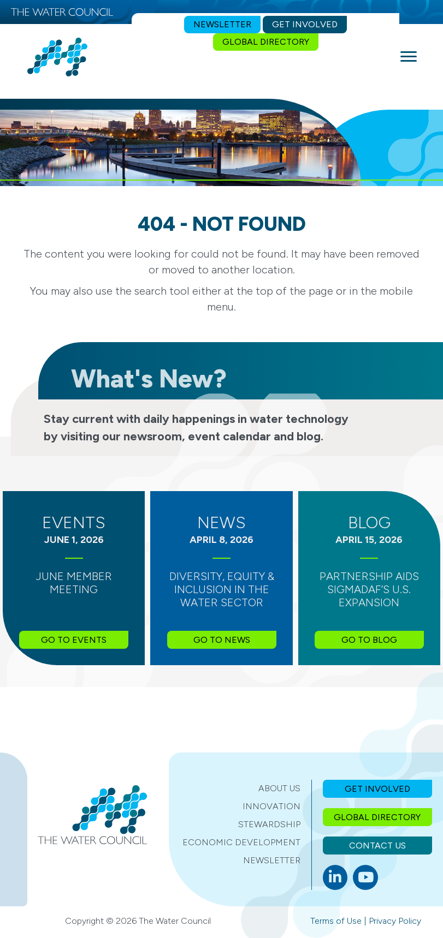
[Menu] (408, 56)
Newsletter (271, 860)
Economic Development (241, 842)
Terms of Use (336, 921)
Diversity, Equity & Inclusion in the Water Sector (221, 589)
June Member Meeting (74, 583)
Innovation (271, 806)
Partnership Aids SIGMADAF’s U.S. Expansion (369, 589)
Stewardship (269, 824)
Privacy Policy (395, 921)
